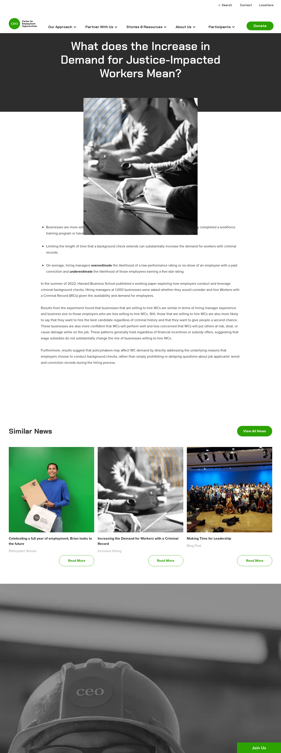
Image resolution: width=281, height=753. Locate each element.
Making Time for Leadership (209, 538)
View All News (254, 431)
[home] (23, 25)
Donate (260, 25)
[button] (62, 27)
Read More (76, 560)
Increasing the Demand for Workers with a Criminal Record (138, 541)
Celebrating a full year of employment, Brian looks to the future (50, 541)
